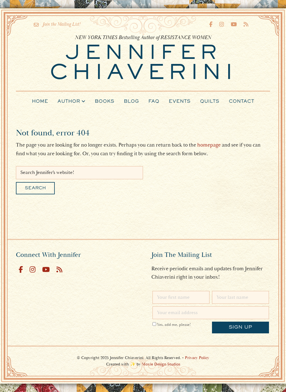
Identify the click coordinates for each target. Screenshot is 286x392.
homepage (209, 145)
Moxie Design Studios (161, 364)
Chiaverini (143, 64)
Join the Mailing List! (57, 24)
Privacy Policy (197, 357)
